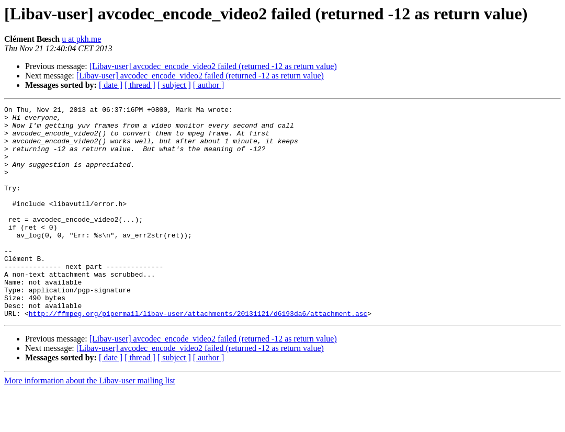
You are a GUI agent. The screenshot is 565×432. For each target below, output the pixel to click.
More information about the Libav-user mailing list (89, 422)
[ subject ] (174, 85)
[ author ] (208, 85)
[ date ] (110, 85)
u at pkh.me (81, 39)
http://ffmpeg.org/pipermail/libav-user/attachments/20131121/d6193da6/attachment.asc (198, 355)
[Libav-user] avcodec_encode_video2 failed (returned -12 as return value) (213, 66)
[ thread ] (140, 85)
